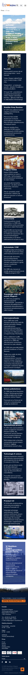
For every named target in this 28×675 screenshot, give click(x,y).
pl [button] (21, 5)
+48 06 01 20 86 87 (10, 617)
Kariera (4, 644)
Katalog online (6, 647)
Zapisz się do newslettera (12, 601)
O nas (3, 642)
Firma (2, 10)
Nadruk (21, 673)
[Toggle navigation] (25, 5)
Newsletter (5, 648)
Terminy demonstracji (8, 636)
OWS (6, 673)
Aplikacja (4, 635)
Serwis (4, 645)
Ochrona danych (13, 673)
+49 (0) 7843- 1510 (10, 619)
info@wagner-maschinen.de (14, 620)
